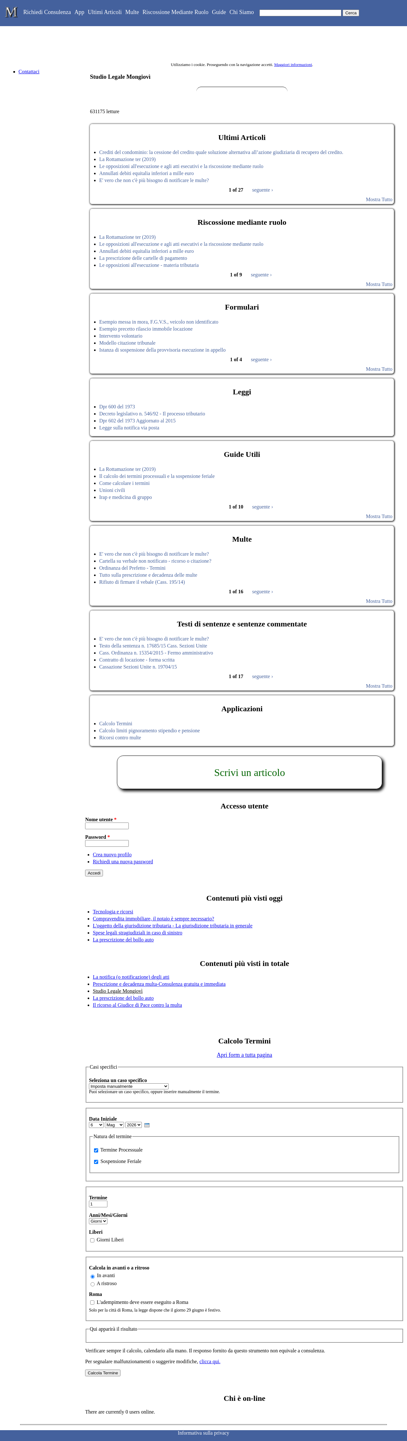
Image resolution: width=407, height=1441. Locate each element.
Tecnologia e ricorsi (113, 911)
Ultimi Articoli (105, 12)
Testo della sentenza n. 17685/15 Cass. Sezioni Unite (153, 645)
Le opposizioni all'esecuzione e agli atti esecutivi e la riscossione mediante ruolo (181, 166)
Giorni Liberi (110, 1239)
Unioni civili (112, 490)
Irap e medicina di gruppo (125, 497)
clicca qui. (210, 1361)
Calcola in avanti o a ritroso (119, 1267)
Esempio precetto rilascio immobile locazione (146, 329)
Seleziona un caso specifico (118, 1080)
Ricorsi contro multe (120, 737)
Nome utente (101, 819)
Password (97, 837)
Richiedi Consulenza (47, 12)
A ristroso (107, 1283)
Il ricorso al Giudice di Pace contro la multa (137, 1005)
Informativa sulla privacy (203, 1433)
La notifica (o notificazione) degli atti (131, 977)
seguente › (262, 190)
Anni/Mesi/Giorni (108, 1215)
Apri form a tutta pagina (244, 1055)
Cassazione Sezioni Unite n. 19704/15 (138, 666)
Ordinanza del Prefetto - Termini (132, 568)
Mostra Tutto (379, 199)
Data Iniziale (103, 1119)
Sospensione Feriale (120, 1161)
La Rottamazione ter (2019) (127, 159)
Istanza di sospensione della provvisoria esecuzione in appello (162, 350)
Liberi (96, 1232)
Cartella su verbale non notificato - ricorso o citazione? (155, 561)
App (79, 12)
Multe (132, 12)
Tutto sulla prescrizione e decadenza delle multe (148, 575)
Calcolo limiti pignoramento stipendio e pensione (149, 730)
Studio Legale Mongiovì (117, 991)
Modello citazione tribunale (127, 343)
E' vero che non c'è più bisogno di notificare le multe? (154, 180)
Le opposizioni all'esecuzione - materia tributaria (149, 265)
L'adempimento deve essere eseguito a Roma (142, 1302)
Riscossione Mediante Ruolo (175, 12)
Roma (95, 1294)
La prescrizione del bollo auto (123, 939)
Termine (98, 1197)
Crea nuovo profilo (112, 854)
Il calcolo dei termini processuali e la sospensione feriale (157, 476)
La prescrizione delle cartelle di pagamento (143, 258)
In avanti (106, 1275)
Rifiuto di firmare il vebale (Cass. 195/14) (142, 582)
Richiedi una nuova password (123, 861)
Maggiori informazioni (293, 64)
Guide (219, 12)
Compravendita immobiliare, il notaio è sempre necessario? (153, 918)
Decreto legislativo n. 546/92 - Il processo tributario (152, 413)
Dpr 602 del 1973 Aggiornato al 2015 (137, 420)
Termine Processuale (121, 1149)
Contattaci (29, 71)
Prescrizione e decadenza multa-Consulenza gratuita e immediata (159, 984)
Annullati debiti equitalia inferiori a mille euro (146, 173)
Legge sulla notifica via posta (129, 427)
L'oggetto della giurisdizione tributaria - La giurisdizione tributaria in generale (172, 925)
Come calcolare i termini (124, 483)
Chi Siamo (241, 12)
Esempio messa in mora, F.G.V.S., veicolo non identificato (158, 322)
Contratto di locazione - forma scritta (137, 659)
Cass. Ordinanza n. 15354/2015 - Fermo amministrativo (156, 652)
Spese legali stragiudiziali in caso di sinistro (137, 932)
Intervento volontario (120, 336)
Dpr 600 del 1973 (117, 406)
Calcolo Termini (115, 723)
